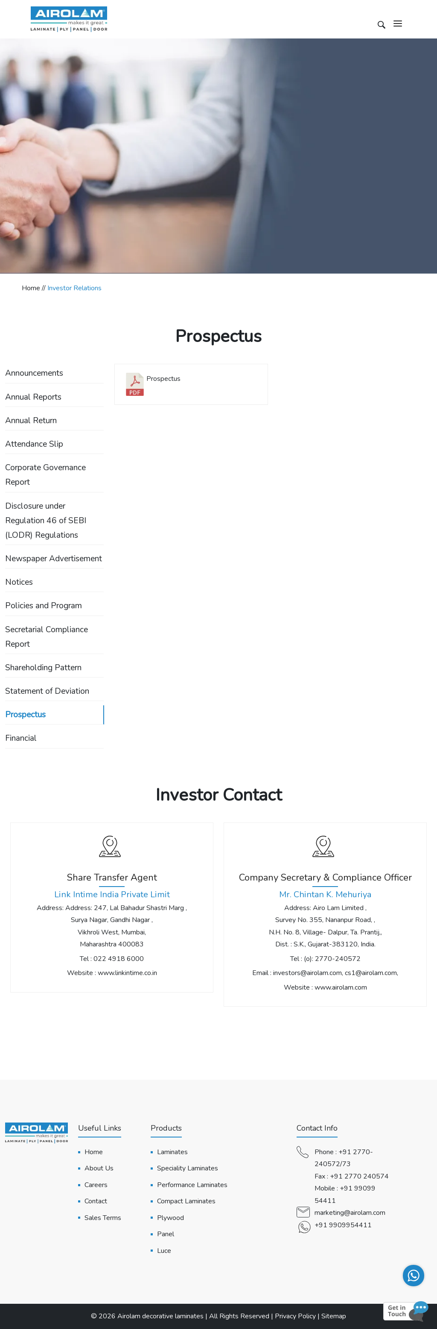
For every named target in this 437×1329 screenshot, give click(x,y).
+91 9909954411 (343, 1225)
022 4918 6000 (118, 959)
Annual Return (31, 420)
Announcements (34, 373)
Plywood (170, 1218)
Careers (96, 1185)
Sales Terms (102, 1218)
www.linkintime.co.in (127, 973)
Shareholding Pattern (43, 667)
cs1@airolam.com (371, 973)
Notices (19, 582)
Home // (34, 288)
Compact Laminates (186, 1201)
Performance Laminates (192, 1185)
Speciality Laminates (187, 1168)
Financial (21, 738)
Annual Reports (33, 397)
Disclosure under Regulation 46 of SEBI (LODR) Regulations (45, 521)
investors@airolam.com (307, 973)
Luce (164, 1250)
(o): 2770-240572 (332, 959)
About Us (99, 1168)
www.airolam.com (341, 987)
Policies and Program (43, 605)
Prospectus (25, 714)
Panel (165, 1234)
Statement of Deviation (47, 691)
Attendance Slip (34, 444)
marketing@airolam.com (350, 1212)
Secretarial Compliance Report (46, 637)
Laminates (172, 1152)
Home (93, 1152)
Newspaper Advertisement (53, 558)
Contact (95, 1201)
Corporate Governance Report (45, 475)
